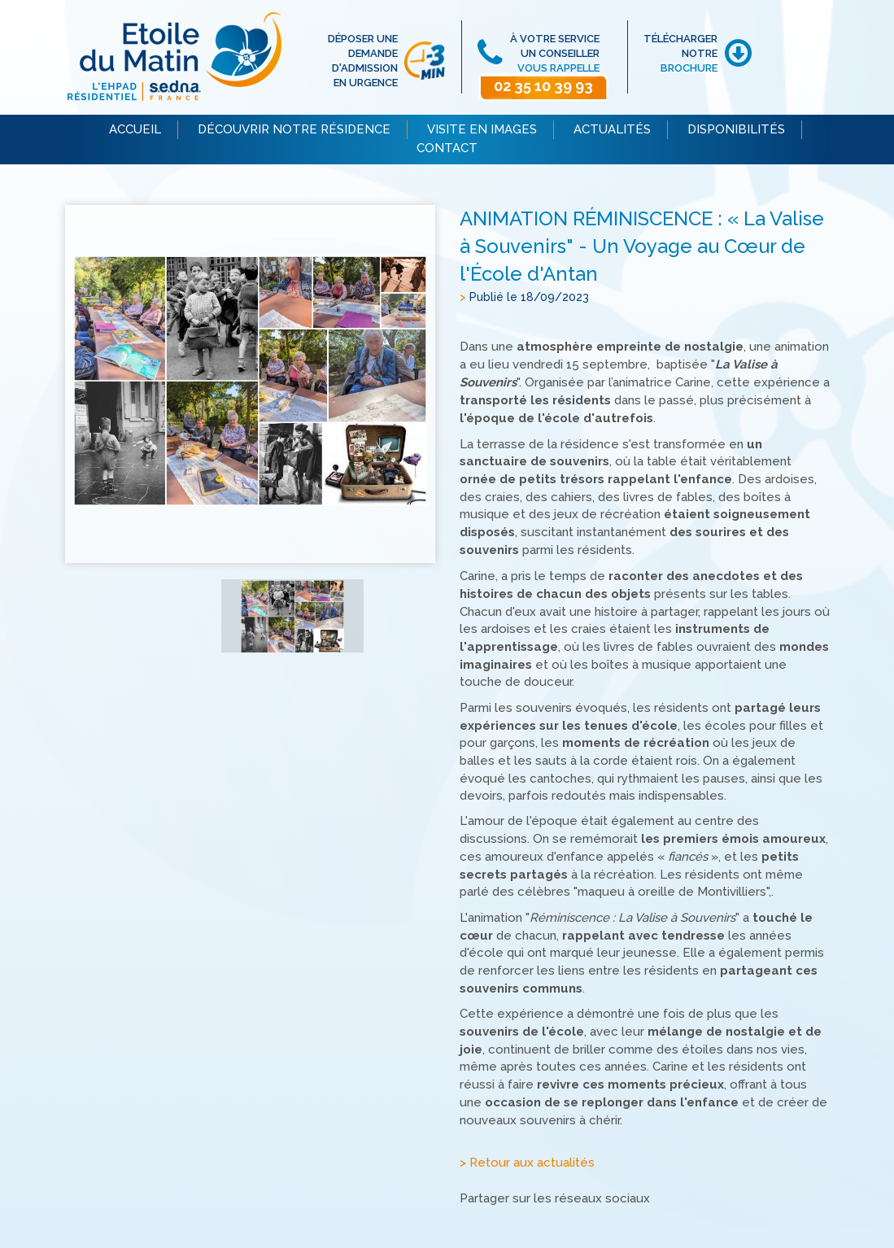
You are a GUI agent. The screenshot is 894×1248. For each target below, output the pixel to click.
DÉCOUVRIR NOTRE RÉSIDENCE (294, 129)
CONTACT (447, 148)
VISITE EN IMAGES (482, 129)
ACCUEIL (135, 129)
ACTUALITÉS (612, 129)
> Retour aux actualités (527, 1163)
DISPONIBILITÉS (736, 129)
